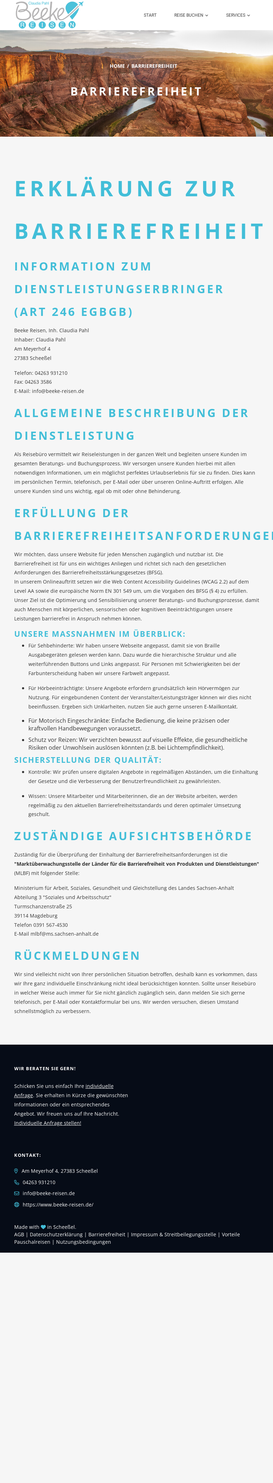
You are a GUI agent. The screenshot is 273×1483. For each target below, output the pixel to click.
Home (117, 65)
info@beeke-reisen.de (58, 391)
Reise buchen (188, 15)
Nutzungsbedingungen (83, 1241)
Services (235, 15)
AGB (19, 1234)
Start (150, 15)
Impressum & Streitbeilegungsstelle (173, 1234)
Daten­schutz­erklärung (56, 1234)
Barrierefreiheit (106, 1234)
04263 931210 (51, 373)
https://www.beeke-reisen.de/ (58, 1204)
